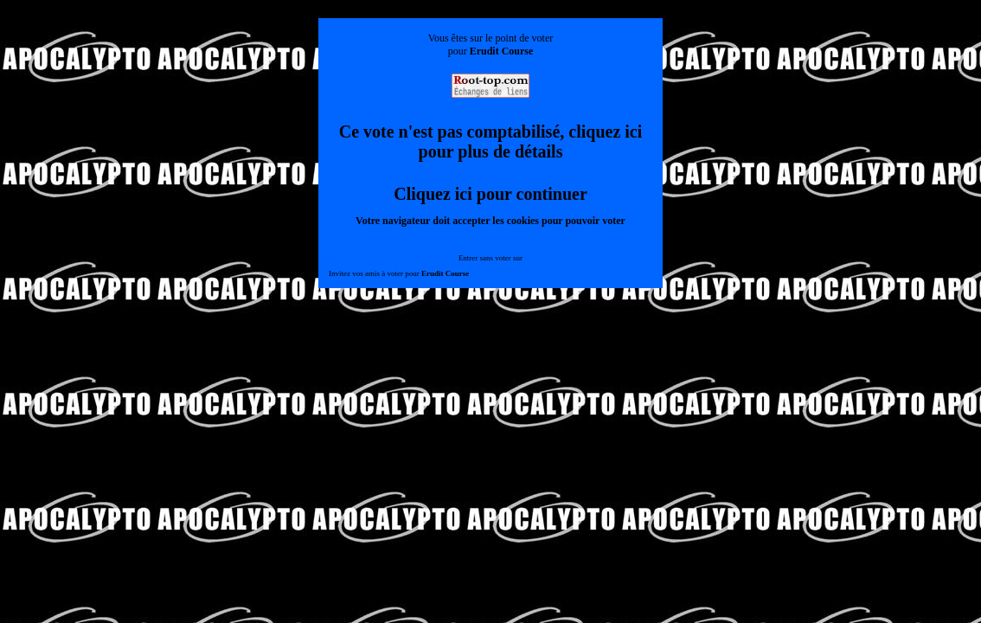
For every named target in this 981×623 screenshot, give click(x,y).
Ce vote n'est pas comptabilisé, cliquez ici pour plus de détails (491, 141)
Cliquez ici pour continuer (490, 193)
